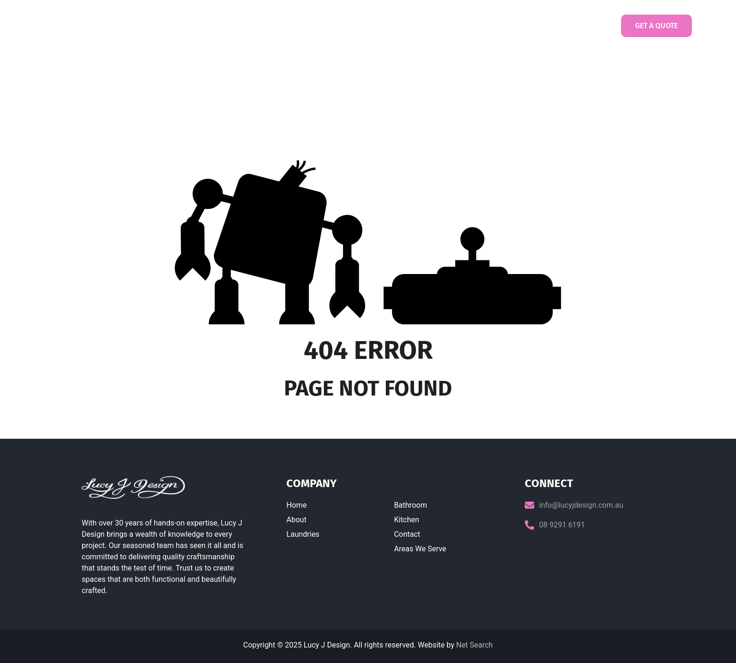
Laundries (342, 25)
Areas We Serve (420, 548)
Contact (534, 25)
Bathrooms (392, 25)
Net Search (474, 644)
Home (255, 25)
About (296, 519)
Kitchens (440, 25)
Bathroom (410, 505)
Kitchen (406, 519)
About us (295, 25)
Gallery (486, 25)
